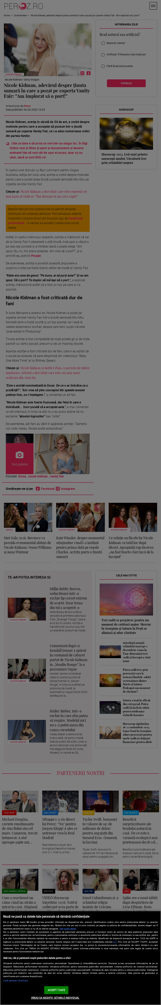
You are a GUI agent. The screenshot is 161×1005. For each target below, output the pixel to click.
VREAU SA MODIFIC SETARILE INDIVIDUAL (55, 998)
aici (115, 941)
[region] (80, 958)
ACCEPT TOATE (56, 990)
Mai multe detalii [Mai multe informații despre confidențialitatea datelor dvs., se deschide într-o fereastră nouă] (68, 928)
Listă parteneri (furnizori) (15, 980)
